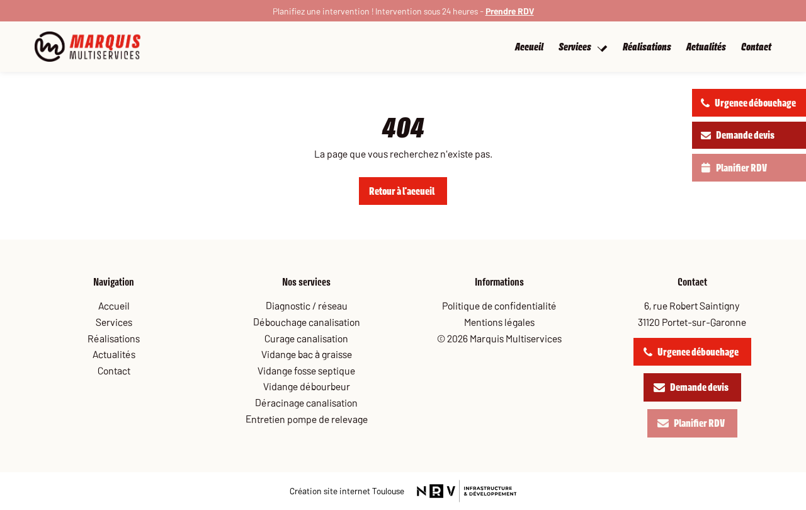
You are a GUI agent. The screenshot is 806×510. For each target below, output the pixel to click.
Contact (756, 47)
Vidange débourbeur (306, 386)
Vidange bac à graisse (306, 354)
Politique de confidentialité (499, 305)
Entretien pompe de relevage (307, 419)
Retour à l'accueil (401, 191)
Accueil (537, 47)
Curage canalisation (306, 338)
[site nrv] (347, 490)
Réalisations (647, 47)
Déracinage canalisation (306, 402)
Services (582, 47)
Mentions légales (499, 321)
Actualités (706, 47)
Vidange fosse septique (306, 370)
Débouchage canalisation (306, 321)
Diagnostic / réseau (307, 305)
